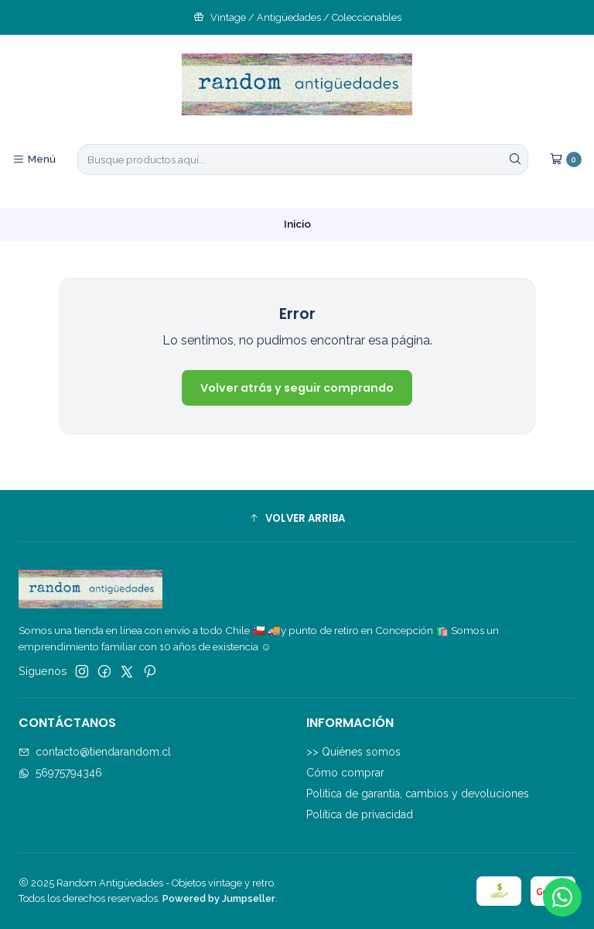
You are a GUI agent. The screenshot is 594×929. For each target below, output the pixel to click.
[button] (297, 518)
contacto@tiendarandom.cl (95, 752)
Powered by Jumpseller (218, 898)
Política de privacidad (359, 814)
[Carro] (566, 159)
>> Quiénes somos (353, 752)
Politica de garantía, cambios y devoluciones (417, 793)
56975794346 (60, 772)
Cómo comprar (345, 772)
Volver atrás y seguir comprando (297, 388)
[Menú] (34, 159)
